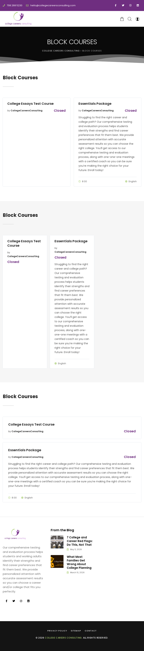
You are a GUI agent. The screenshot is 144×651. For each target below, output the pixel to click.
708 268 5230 (12, 5)
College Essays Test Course (30, 103)
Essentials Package (94, 103)
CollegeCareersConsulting (26, 110)
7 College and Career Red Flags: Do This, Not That (80, 541)
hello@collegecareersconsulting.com (51, 5)
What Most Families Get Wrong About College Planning (79, 562)
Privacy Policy (57, 630)
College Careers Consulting (63, 637)
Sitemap (76, 630)
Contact (91, 630)
